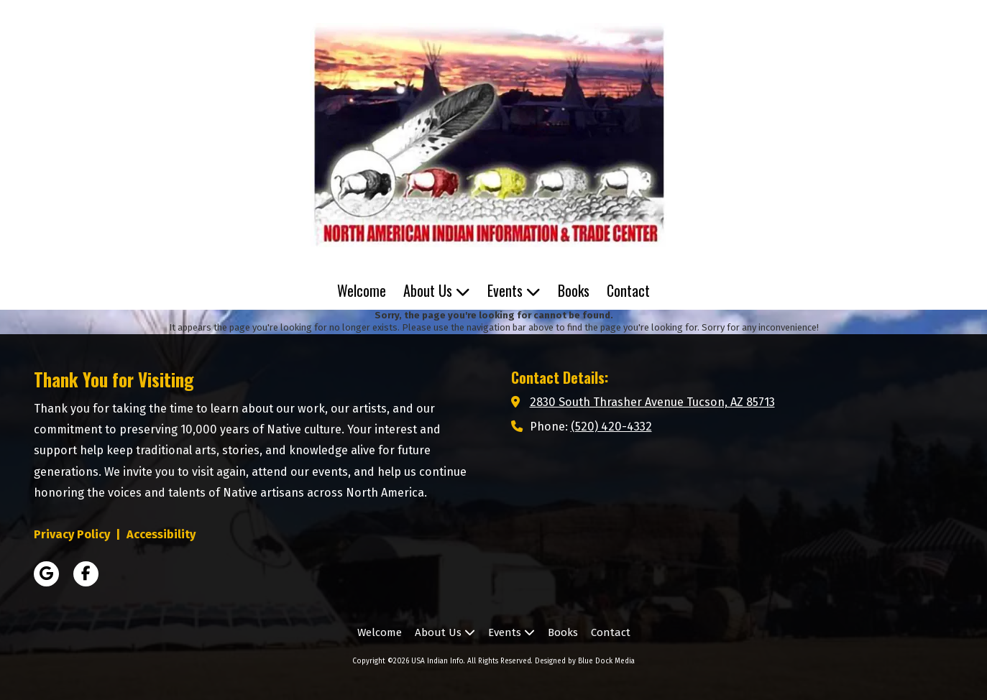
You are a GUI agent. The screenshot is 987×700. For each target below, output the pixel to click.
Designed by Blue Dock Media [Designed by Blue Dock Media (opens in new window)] (585, 661)
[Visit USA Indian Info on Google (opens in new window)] (46, 573)
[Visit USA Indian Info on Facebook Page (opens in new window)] (85, 573)
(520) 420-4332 (611, 426)
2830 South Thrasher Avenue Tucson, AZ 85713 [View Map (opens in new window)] (652, 402)
